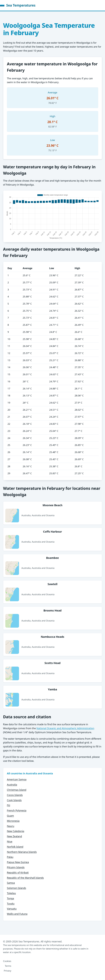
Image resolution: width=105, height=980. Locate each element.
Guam (10, 815)
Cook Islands (14, 800)
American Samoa (17, 779)
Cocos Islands (15, 795)
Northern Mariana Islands (22, 852)
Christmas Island (16, 789)
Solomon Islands (16, 888)
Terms (8, 965)
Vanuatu (12, 908)
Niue (9, 841)
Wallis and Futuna (17, 913)
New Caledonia (15, 831)
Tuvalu (10, 903)
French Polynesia (16, 810)
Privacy (7, 970)
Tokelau (11, 893)
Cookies (7, 961)
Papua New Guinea (18, 862)
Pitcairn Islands (16, 867)
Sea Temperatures (17, 5)
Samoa (11, 882)
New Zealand (14, 836)
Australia (12, 784)
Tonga (10, 898)
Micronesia (13, 820)
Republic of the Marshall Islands (25, 877)
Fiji (8, 805)
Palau (10, 857)
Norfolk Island (15, 846)
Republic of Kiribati (18, 872)
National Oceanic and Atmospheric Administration (65, 728)
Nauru (10, 826)
